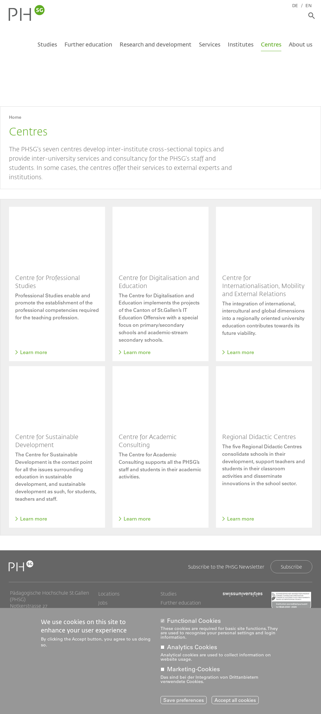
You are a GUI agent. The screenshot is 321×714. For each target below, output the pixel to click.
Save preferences (183, 700)
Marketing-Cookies (193, 669)
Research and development (155, 45)
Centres (271, 45)
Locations (109, 594)
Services (209, 45)
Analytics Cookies (192, 647)
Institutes (240, 45)
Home (15, 117)
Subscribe (291, 567)
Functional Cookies (194, 621)
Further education (88, 45)
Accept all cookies (235, 700)
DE (297, 5)
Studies (47, 45)
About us (300, 45)
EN (310, 5)
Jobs (103, 603)
